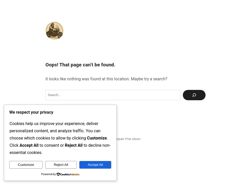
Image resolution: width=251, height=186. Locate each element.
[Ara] (194, 95)
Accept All (95, 165)
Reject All (61, 165)
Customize (26, 165)
